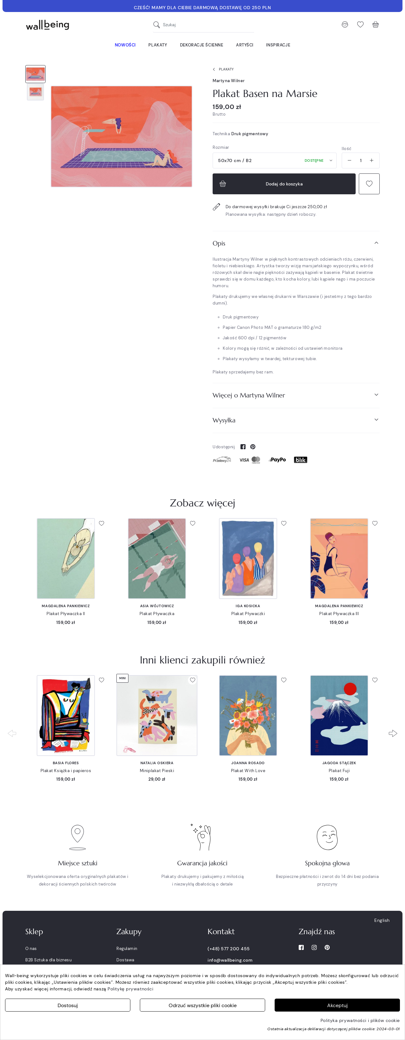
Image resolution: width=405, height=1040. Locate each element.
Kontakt (221, 931)
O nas (31, 948)
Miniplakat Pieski (157, 770)
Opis (296, 243)
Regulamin (126, 948)
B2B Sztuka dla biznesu (48, 960)
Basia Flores (66, 763)
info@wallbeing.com (230, 960)
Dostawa (125, 960)
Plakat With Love (248, 770)
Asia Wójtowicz (157, 606)
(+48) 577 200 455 (229, 949)
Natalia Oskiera (156, 763)
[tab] (296, 243)
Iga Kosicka (248, 606)
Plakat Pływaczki (248, 613)
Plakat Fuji (339, 770)
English (382, 920)
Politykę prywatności (130, 989)
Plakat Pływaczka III (339, 613)
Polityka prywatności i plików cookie (360, 1020)
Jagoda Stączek (339, 763)
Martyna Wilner (229, 80)
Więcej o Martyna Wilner (296, 395)
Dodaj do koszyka (260, 184)
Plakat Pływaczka (157, 613)
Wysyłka (296, 420)
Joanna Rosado (248, 763)
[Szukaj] (158, 25)
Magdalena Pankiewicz (66, 606)
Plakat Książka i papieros (65, 770)
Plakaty (222, 69)
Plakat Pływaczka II (66, 613)
